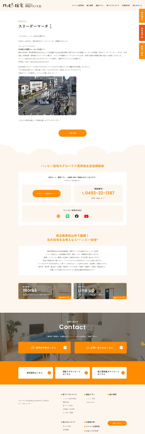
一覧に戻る (72, 133)
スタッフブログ (92, 431)
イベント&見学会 (78, 5)
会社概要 (66, 430)
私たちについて (69, 422)
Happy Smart (90, 402)
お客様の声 (126, 5)
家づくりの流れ (68, 406)
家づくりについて (113, 5)
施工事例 (90, 5)
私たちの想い (67, 426)
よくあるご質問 (68, 413)
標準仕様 (66, 402)
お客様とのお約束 (68, 409)
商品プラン (100, 5)
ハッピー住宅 (90, 399)
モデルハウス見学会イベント (47, 193)
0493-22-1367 (99, 193)
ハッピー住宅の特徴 (69, 399)
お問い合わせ (117, 423)
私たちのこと (137, 5)
